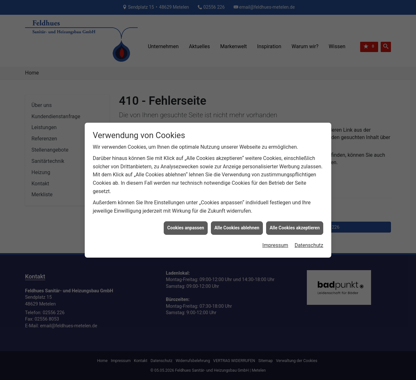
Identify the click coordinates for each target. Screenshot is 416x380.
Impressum (275, 243)
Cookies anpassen (185, 225)
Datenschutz (309, 243)
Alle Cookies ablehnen (236, 225)
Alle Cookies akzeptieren (295, 225)
